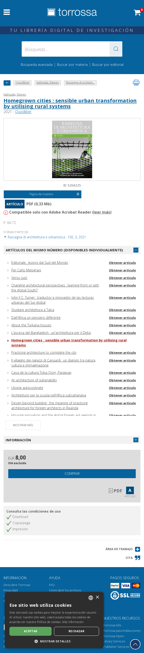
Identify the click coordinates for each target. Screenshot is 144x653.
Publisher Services (116, 647)
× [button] (97, 597)
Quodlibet (23, 111)
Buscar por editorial (107, 64)
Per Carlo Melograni (26, 270)
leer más (102, 212)
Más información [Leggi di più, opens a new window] (73, 622)
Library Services (114, 641)
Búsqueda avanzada (37, 64)
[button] (116, 49)
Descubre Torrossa (17, 585)
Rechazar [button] (76, 631)
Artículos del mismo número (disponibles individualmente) (64, 250)
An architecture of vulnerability (34, 380)
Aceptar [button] (30, 631)
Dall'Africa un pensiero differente (36, 317)
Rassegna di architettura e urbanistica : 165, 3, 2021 (45, 237)
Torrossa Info (112, 625)
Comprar (72, 473)
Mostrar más (23, 425)
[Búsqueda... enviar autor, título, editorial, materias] (72, 49)
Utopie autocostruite (27, 387)
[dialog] (54, 620)
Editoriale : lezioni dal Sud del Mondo (39, 262)
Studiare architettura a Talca (32, 310)
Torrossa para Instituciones (121, 631)
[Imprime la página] (136, 82)
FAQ (52, 585)
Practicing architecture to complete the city (43, 352)
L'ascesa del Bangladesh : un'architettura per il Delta (51, 332)
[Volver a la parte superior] (135, 644)
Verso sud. (19, 277)
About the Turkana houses (31, 325)
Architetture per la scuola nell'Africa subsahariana (48, 395)
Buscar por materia (72, 64)
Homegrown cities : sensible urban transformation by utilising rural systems (70, 103)
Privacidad (11, 590)
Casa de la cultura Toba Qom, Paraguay (41, 372)
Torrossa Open (113, 636)
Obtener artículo (122, 263)
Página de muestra (54, 194)
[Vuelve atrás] (7, 83)
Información (18, 440)
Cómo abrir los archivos (65, 590)
